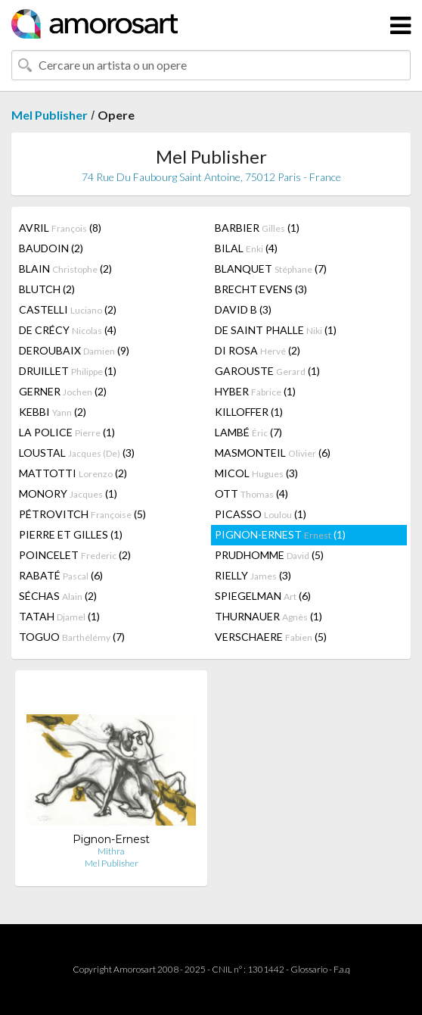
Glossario (308, 969)
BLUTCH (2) (47, 289)
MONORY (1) (68, 493)
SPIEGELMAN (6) (263, 595)
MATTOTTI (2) (73, 473)
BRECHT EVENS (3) (261, 289)
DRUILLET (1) (67, 370)
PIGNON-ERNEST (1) (280, 534)
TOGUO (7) (72, 636)
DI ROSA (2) (257, 350)
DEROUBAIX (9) (74, 350)
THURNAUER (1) (268, 616)
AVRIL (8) (60, 227)
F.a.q (342, 969)
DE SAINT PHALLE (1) (276, 329)
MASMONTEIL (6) (272, 452)
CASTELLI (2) (67, 309)
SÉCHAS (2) (58, 595)
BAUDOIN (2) (51, 248)
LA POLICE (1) (67, 432)
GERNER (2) (63, 391)
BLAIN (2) (65, 268)
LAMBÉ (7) (248, 432)
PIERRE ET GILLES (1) (71, 534)
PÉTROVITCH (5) (82, 514)
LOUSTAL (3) (77, 452)
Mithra (111, 851)
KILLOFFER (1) (249, 411)
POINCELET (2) (75, 554)
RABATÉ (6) (61, 575)
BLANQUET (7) (271, 268)
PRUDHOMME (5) (269, 554)
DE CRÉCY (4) (67, 329)
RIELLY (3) (253, 575)
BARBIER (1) (257, 227)
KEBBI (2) (52, 411)
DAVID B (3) (243, 309)
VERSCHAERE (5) (271, 636)
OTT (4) (251, 493)
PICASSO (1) (260, 514)
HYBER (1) (255, 391)
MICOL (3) (256, 473)
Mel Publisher (49, 115)
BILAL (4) (246, 248)
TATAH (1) (59, 616)
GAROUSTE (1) (267, 370)
